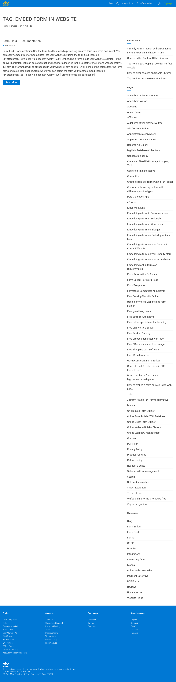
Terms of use (50, 636)
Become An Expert (137, 144)
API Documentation (137, 128)
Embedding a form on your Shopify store (149, 253)
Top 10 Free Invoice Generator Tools (147, 78)
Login (158, 3)
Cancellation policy (137, 155)
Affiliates (132, 117)
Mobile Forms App (10, 649)
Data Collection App (138, 196)
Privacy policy (51, 639)
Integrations (127, 3)
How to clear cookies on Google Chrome (149, 72)
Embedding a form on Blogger (143, 229)
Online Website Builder (139, 570)
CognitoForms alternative (141, 170)
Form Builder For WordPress (142, 279)
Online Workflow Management (143, 432)
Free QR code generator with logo (145, 338)
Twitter (91, 623)
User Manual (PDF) (11, 633)
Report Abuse (51, 643)
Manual (131, 405)
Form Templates (144, 3)
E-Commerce (8, 639)
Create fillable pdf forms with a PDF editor (150, 181)
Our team (132, 438)
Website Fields (135, 597)
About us (132, 106)
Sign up (168, 3)
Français (134, 633)
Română (134, 623)
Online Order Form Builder (141, 421)
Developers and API (11, 626)
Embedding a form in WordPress (145, 224)
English (134, 620)
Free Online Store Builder (140, 327)
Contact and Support (54, 623)
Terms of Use (134, 493)
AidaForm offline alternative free (144, 122)
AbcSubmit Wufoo (137, 101)
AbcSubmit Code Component (15, 653)
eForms (131, 202)
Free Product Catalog (138, 333)
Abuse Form (134, 112)
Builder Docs (8, 630)
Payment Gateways (137, 575)
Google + (92, 626)
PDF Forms (133, 581)
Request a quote (136, 465)
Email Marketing (136, 207)
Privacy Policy (134, 449)
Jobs (130, 394)
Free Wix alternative (138, 355)
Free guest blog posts (139, 311)
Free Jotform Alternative (140, 316)
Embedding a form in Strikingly (144, 218)
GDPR (130, 543)
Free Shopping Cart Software (143, 349)
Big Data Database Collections (143, 150)
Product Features (136, 454)
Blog (129, 521)
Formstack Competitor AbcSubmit (146, 290)
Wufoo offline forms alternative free (146, 498)
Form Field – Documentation (22, 41)
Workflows (7, 636)
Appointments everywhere (141, 134)
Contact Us (133, 176)
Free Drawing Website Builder (143, 296)
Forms (130, 537)
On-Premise (8, 643)
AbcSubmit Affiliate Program (142, 95)
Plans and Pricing (52, 626)
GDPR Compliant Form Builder (143, 360)
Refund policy (134, 460)
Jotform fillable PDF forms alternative (147, 399)
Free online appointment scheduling (146, 322)
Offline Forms (8, 646)
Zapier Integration (137, 504)
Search (112, 3)
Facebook (92, 620)
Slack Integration (136, 487)
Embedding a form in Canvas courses (147, 213)
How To (131, 548)
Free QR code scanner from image (146, 344)
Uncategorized (135, 592)
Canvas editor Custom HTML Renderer (148, 58)
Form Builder (134, 526)
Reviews (131, 586)
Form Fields (10, 45)
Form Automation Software (142, 274)
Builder (6, 623)
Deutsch (134, 630)
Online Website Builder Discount (144, 427)
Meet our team (51, 633)
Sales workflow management (143, 471)
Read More (11, 82)
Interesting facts (136, 559)
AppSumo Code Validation (141, 139)
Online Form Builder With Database (146, 416)
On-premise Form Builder (140, 410)
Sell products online (138, 482)
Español (134, 626)
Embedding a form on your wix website (148, 259)
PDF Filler (132, 443)
